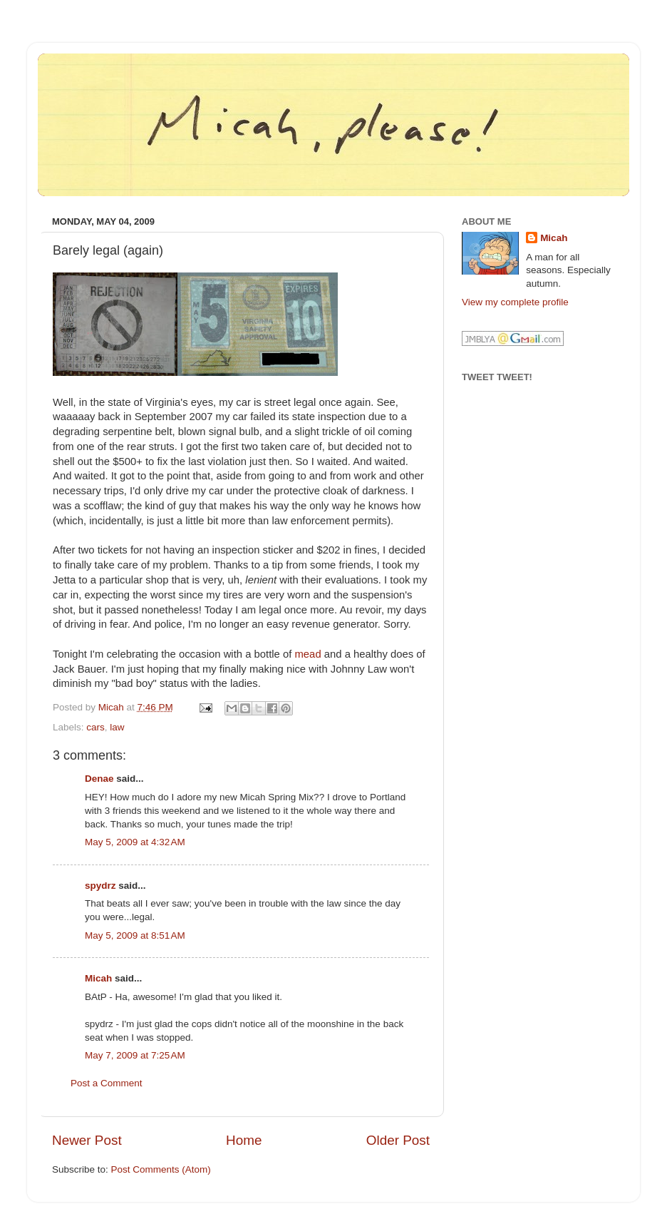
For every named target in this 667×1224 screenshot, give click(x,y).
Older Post (398, 1140)
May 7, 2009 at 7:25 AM (135, 1055)
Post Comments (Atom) (161, 1169)
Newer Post (87, 1140)
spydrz (100, 885)
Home (244, 1140)
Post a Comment (107, 1083)
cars (95, 727)
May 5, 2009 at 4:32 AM (135, 842)
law (117, 727)
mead (308, 654)
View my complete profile (515, 302)
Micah (98, 978)
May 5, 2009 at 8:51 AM (135, 935)
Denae (99, 778)
